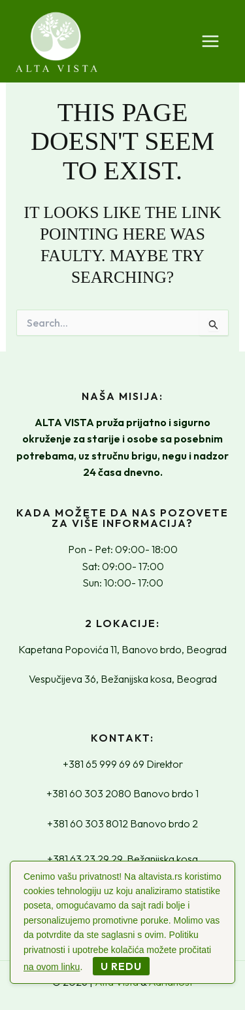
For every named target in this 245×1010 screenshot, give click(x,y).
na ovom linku (52, 967)
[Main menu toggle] (210, 41)
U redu (121, 966)
